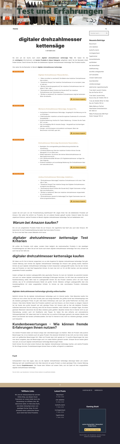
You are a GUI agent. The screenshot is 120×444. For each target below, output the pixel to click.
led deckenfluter (94, 65)
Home (15, 29)
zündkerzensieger (94, 84)
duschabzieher (93, 81)
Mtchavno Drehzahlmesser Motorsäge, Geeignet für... (57, 109)
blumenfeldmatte (94, 59)
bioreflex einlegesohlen (96, 71)
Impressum (98, 390)
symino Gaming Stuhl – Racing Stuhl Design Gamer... (92, 425)
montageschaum (94, 53)
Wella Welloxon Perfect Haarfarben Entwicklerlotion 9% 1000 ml (98, 108)
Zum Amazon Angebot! (79, 99)
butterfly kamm (94, 50)
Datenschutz (87, 390)
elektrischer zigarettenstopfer (98, 87)
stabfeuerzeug (93, 68)
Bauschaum (92, 44)
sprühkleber (93, 62)
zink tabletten (93, 47)
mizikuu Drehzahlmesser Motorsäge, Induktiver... (56, 177)
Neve (14, 442)
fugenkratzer (93, 56)
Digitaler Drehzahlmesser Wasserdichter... (53, 75)
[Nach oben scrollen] (60, 385)
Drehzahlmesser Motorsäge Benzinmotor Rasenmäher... (58, 143)
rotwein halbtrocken (95, 78)
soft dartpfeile (93, 74)
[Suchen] (106, 28)
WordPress (30, 442)
